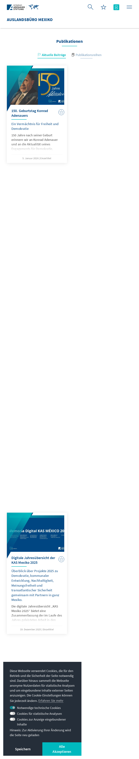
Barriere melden (93, 735)
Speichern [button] (23, 749)
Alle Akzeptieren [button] (61, 749)
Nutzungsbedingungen (105, 731)
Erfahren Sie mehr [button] (50, 700)
